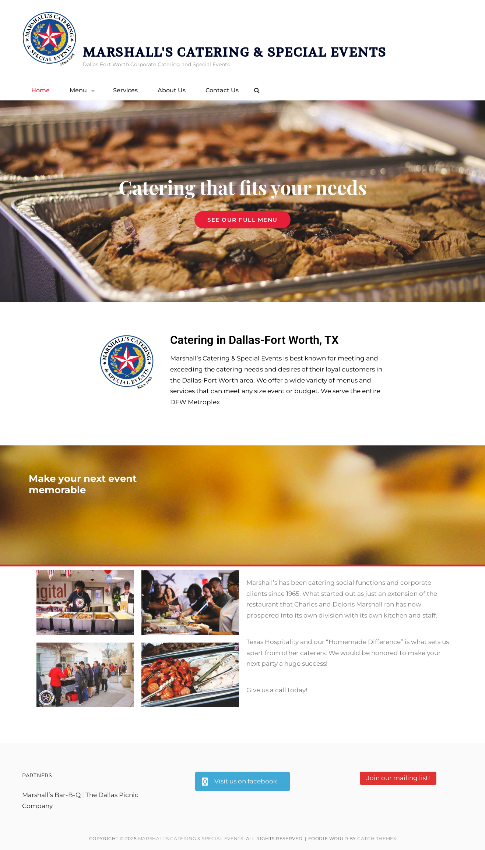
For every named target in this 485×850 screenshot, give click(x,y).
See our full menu (249, 217)
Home (40, 90)
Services (125, 90)
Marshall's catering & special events (234, 52)
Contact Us (222, 90)
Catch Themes (376, 838)
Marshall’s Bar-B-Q (51, 795)
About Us (172, 90)
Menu (78, 90)
